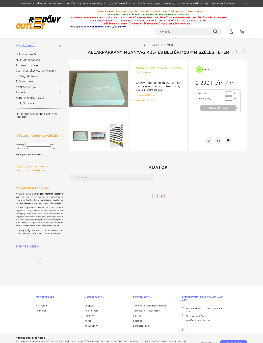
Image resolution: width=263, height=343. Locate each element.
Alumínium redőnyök (28, 65)
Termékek (41, 310)
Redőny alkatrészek (28, 76)
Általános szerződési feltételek (149, 305)
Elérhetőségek (141, 325)
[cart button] (242, 31)
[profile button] (231, 31)
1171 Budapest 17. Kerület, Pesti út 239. (204, 310)
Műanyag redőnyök (28, 59)
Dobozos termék (26, 54)
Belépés (89, 305)
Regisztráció (91, 310)
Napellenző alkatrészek (30, 97)
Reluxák (20, 92)
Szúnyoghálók (24, 81)
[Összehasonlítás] (218, 140)
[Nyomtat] (228, 140)
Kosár (88, 320)
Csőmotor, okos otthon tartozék (36, 70)
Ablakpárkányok (26, 87)
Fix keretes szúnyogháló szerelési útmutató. (36, 115)
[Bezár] (246, 3)
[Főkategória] (143, 44)
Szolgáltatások (25, 103)
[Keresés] (188, 31)
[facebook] (154, 196)
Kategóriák (25, 45)
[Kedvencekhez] (208, 140)
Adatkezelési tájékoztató (147, 310)
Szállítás (137, 320)
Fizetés (137, 315)
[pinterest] (162, 196)
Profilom (89, 315)
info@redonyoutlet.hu (198, 320)
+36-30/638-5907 (115, 26)
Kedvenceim (91, 325)
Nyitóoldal (41, 305)
